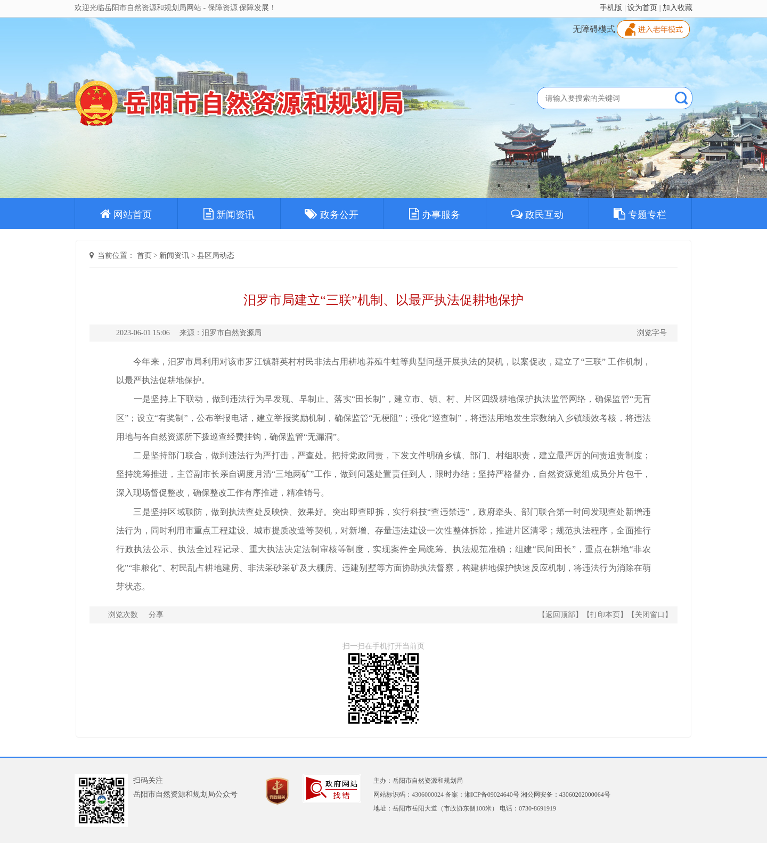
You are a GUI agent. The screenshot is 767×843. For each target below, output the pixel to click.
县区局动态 (215, 256)
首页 (144, 256)
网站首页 (126, 213)
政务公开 (331, 213)
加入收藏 (677, 8)
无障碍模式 (594, 29)
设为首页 (642, 8)
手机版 (611, 8)
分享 (156, 615)
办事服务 (434, 213)
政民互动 (537, 213)
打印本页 (605, 615)
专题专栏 (640, 213)
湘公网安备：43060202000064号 (565, 794)
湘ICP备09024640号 (491, 794)
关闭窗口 (650, 615)
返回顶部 (560, 615)
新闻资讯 (229, 213)
